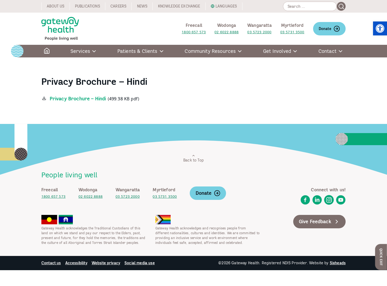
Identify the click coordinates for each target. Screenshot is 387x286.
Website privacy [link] (106, 263)
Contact (327, 51)
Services (80, 51)
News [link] (142, 6)
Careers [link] (118, 6)
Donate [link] (329, 28)
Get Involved (277, 51)
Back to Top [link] (193, 158)
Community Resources (210, 51)
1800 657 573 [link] (194, 32)
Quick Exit (381, 257)
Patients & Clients (137, 51)
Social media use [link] (139, 263)
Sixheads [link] (338, 263)
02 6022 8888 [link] (226, 32)
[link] (380, 28)
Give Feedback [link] (319, 221)
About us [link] (55, 6)
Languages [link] (226, 6)
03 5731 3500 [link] (292, 32)
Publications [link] (87, 6)
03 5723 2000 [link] (259, 32)
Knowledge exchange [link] (179, 6)
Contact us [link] (51, 263)
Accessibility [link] (76, 263)
